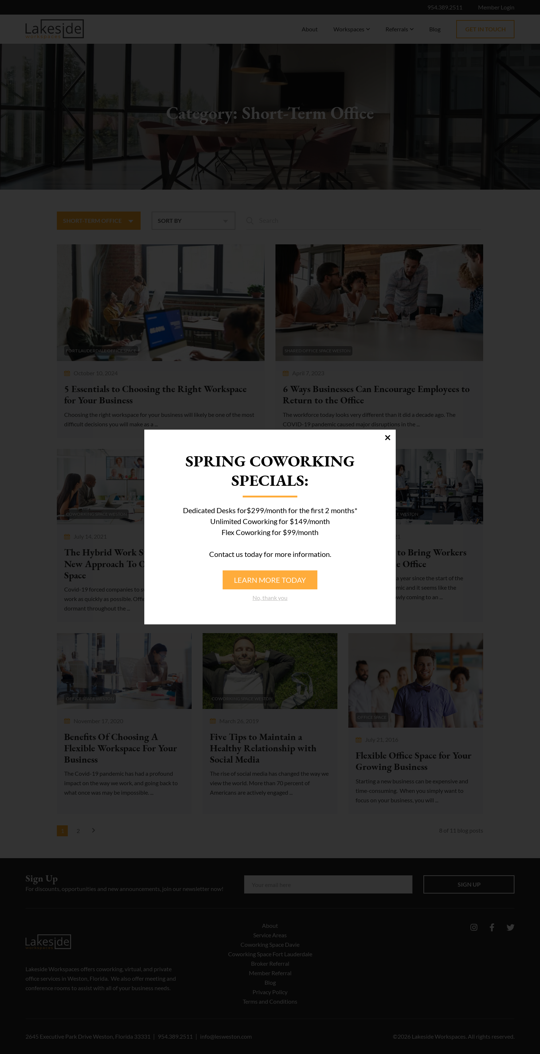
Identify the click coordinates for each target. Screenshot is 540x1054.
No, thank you (270, 597)
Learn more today (270, 580)
